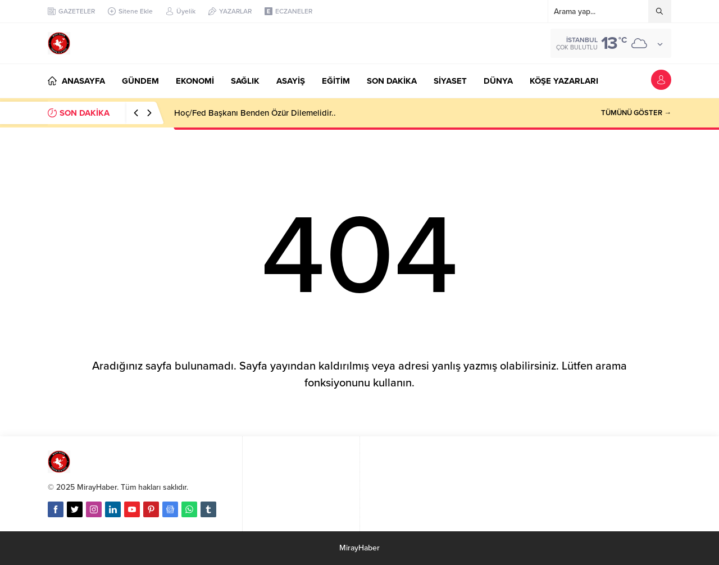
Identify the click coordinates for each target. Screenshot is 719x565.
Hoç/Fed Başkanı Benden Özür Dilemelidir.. (255, 113)
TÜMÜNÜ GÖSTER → (636, 112)
